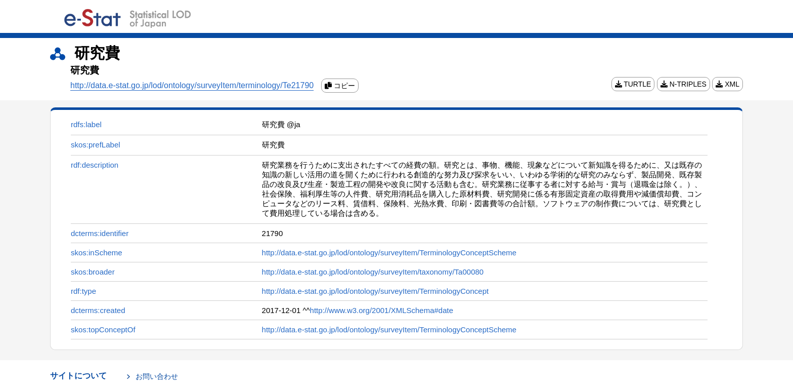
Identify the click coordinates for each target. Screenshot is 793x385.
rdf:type (83, 291)
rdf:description (94, 165)
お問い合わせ (157, 376)
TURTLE (633, 84)
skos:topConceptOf (103, 329)
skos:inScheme (96, 252)
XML (727, 84)
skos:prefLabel (95, 144)
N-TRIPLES (683, 84)
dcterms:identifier (99, 233)
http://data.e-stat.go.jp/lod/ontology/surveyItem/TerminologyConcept (375, 291)
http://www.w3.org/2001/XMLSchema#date (382, 310)
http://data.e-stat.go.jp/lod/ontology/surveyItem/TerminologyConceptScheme (389, 252)
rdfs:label (86, 124)
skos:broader (93, 271)
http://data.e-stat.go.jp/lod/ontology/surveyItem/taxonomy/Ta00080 (373, 271)
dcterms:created (98, 310)
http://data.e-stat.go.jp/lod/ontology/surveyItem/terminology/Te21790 (192, 85)
